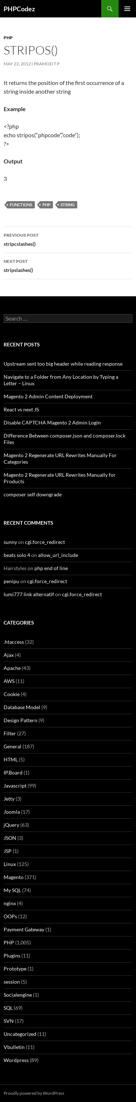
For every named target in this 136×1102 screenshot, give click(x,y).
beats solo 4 (17, 555)
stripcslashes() (68, 239)
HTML (11, 759)
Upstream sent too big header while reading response (63, 364)
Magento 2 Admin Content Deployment (48, 396)
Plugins (12, 955)
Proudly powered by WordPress (34, 1093)
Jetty (9, 799)
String (68, 204)
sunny (10, 542)
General (12, 746)
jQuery (11, 825)
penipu (11, 581)
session (12, 982)
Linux (10, 864)
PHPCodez (19, 9)
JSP (8, 851)
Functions (21, 204)
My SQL (12, 890)
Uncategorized (20, 1034)
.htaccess (14, 642)
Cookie (12, 694)
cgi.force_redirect (45, 542)
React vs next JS (21, 409)
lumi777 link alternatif (29, 594)
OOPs (10, 916)
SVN (9, 1021)
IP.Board (13, 772)
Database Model (22, 707)
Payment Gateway (24, 929)
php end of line (51, 568)
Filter (10, 733)
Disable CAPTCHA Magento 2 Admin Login (52, 422)
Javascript (15, 785)
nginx (10, 903)
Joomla (12, 812)
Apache (12, 668)
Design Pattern (20, 720)
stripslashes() (68, 265)
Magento (14, 877)
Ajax (9, 655)
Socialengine (18, 995)
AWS (9, 681)
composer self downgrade (33, 494)
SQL (8, 1008)
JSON (10, 838)
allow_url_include (58, 555)
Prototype (15, 968)
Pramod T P (46, 63)
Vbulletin (14, 1047)
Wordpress (16, 1060)
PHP (8, 37)
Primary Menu (127, 8)
